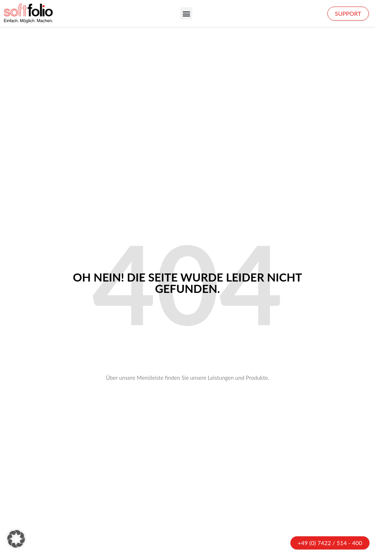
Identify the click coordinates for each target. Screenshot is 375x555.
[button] (186, 13)
